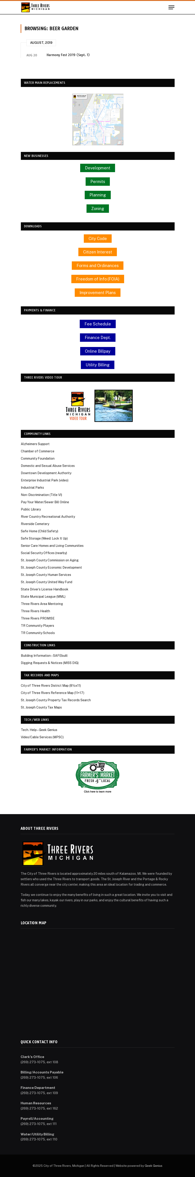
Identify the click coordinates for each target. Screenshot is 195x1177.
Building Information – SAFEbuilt (44, 655)
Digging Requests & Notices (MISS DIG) (50, 663)
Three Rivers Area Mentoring (42, 604)
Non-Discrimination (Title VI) (41, 495)
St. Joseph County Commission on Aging (50, 560)
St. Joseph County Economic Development (51, 567)
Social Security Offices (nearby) (44, 553)
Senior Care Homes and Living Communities (52, 546)
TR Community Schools (38, 633)
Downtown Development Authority (46, 473)
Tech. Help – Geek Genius (39, 730)
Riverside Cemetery (35, 524)
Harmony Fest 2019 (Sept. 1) (68, 55)
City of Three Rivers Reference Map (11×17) (52, 693)
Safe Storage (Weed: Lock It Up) (44, 538)
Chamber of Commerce (37, 451)
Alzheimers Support (35, 444)
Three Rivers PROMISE (38, 618)
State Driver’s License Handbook (44, 589)
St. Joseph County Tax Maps (41, 707)
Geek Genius (153, 1165)
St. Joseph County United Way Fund (46, 582)
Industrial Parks (32, 487)
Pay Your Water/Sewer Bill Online (45, 502)
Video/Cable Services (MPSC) (42, 737)
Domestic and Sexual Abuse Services (48, 466)
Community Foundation (38, 458)
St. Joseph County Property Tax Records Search (56, 700)
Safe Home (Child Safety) (39, 531)
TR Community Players (37, 625)
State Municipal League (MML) (43, 596)
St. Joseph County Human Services (46, 575)
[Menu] (171, 7)
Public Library (31, 509)
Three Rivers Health (35, 611)
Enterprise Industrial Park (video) (44, 480)
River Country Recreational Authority (48, 516)
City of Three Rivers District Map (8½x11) (51, 685)
